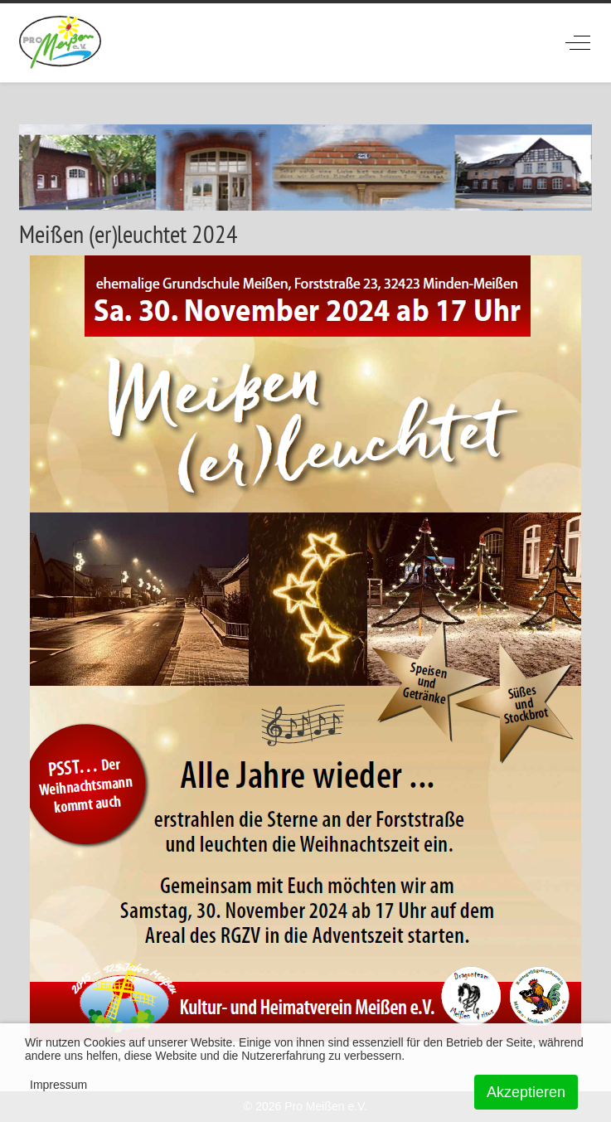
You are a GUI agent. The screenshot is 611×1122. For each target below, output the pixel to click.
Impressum (58, 1084)
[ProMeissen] (60, 43)
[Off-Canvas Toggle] (577, 42)
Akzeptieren (526, 1092)
